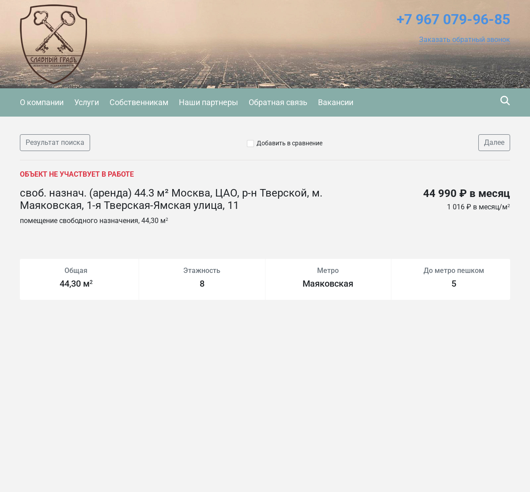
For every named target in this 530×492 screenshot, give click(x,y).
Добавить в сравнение (289, 143)
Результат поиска (55, 142)
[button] (464, 39)
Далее (494, 142)
